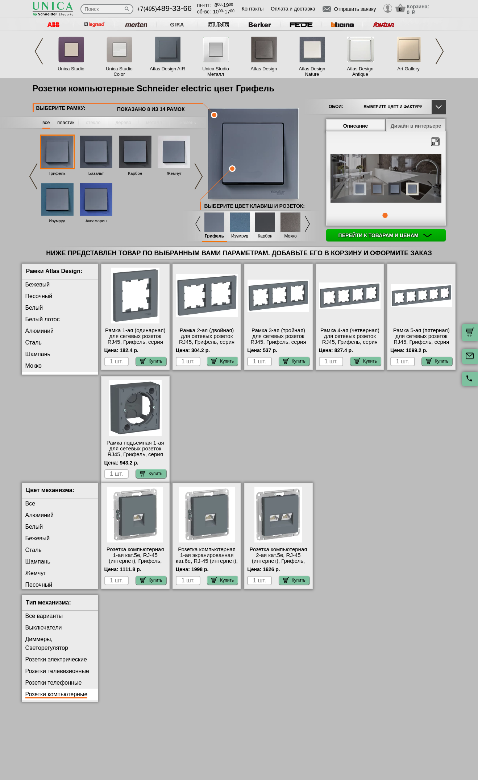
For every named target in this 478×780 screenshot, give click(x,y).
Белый (34, 308)
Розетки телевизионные (57, 677)
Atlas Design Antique (360, 71)
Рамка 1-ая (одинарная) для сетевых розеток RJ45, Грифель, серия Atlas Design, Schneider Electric (135, 341)
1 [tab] (384, 215)
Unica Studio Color (119, 71)
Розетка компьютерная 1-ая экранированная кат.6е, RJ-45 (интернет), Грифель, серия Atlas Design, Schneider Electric (207, 569)
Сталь (33, 342)
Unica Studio (71, 68)
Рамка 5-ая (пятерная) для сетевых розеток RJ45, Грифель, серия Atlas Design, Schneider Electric (421, 341)
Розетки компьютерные (56, 700)
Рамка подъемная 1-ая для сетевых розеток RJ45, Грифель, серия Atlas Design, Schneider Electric (135, 454)
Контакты (252, 9)
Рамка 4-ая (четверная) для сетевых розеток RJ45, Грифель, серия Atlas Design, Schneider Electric (349, 341)
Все (30, 509)
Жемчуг (174, 173)
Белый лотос (42, 319)
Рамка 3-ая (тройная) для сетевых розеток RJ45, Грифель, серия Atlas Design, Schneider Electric (278, 341)
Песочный (39, 296)
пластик (65, 122)
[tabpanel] (386, 179)
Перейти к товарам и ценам (385, 235)
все (46, 122)
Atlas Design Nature (312, 71)
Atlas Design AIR (167, 68)
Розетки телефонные (53, 688)
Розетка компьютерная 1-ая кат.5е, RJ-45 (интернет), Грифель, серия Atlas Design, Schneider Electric (135, 566)
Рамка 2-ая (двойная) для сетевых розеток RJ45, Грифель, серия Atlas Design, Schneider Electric (207, 341)
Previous (38, 51)
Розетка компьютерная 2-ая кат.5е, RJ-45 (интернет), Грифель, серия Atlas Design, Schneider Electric (278, 566)
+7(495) (164, 9)
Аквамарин (96, 221)
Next (439, 51)
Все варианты (44, 622)
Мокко (290, 236)
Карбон (135, 173)
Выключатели (43, 633)
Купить (151, 361)
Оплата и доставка (293, 9)
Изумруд (57, 221)
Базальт (96, 173)
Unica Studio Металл (215, 71)
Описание (355, 126)
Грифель (57, 173)
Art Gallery (408, 68)
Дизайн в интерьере (416, 126)
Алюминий (39, 331)
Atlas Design (264, 68)
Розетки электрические (56, 665)
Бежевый (37, 284)
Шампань (37, 354)
